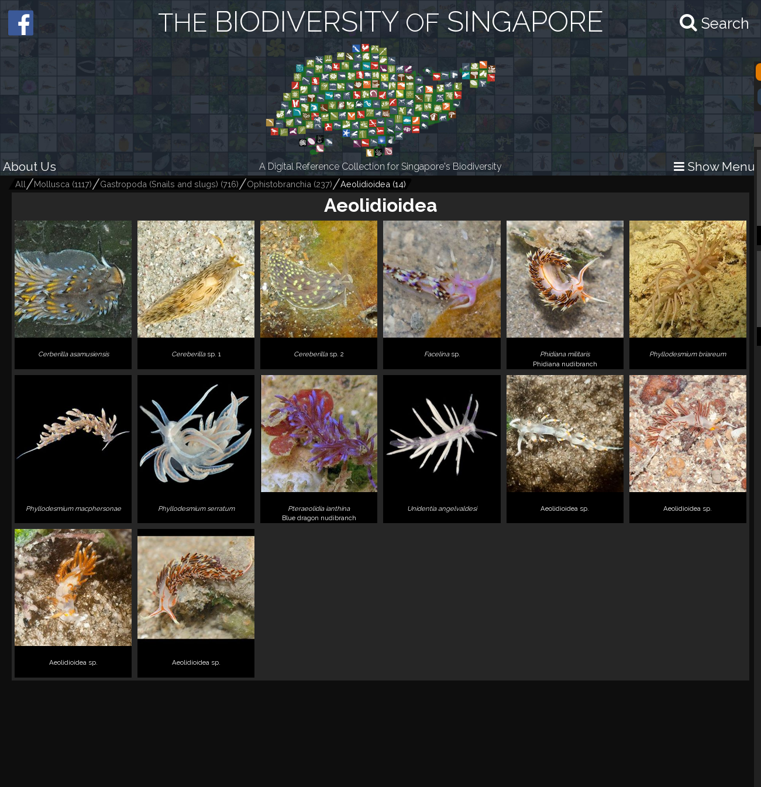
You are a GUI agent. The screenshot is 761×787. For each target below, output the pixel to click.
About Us (29, 166)
